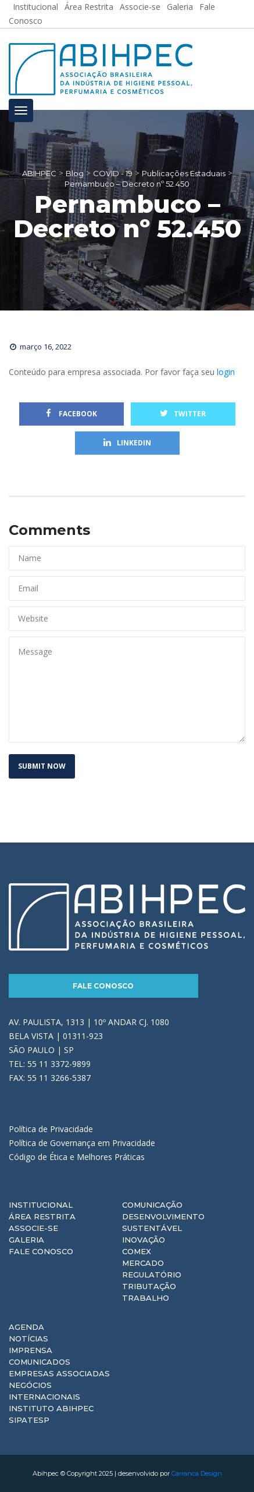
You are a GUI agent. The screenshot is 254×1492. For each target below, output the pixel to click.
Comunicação (152, 1204)
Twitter (183, 414)
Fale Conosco (103, 985)
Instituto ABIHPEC (51, 1408)
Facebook (71, 414)
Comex (136, 1251)
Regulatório (151, 1274)
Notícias (28, 1338)
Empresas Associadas (59, 1373)
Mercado (143, 1263)
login (226, 371)
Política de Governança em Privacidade (82, 1142)
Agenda (26, 1327)
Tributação (149, 1286)
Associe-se (33, 1228)
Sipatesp (29, 1420)
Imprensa (30, 1350)
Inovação (143, 1239)
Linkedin (127, 443)
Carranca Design (196, 1473)
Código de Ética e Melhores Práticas (77, 1156)
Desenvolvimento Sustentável (163, 1222)
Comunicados (39, 1361)
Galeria (26, 1239)
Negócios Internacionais (44, 1390)
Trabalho (145, 1297)
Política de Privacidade (51, 1128)
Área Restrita (42, 1216)
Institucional (41, 1204)
